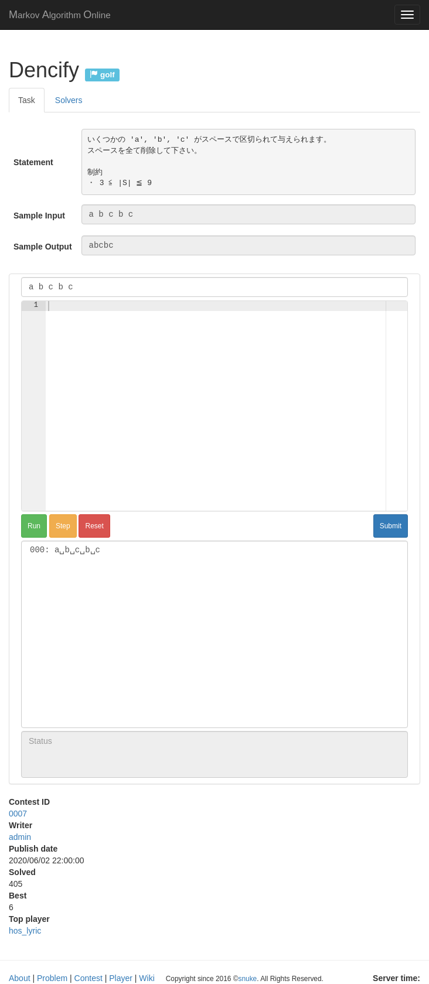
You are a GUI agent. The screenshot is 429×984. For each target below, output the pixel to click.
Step (63, 526)
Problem (52, 978)
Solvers (69, 100)
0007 (18, 813)
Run (34, 526)
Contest (88, 978)
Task (26, 100)
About (19, 978)
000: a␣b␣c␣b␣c (214, 550)
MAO (60, 14)
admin (20, 837)
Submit (390, 526)
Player (120, 978)
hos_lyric (25, 930)
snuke (247, 979)
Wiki (146, 978)
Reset (94, 526)
